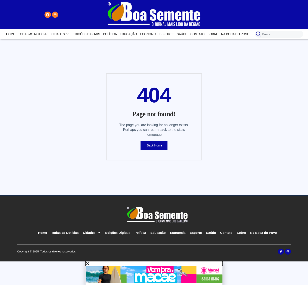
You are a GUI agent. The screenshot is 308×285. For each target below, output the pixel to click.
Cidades (59, 34)
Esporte (167, 34)
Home (10, 34)
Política (110, 34)
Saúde (182, 34)
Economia (148, 34)
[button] (154, 264)
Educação (128, 34)
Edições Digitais (86, 34)
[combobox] (279, 34)
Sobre (213, 34)
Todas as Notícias (33, 34)
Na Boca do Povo (235, 34)
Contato (197, 34)
